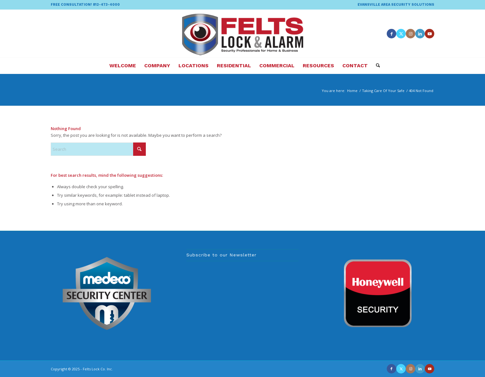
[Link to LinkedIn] (420, 33)
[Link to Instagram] (410, 33)
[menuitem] (394, 4)
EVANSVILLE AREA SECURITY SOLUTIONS (396, 5)
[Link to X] (401, 33)
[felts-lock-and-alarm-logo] (242, 33)
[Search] (376, 66)
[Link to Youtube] (429, 33)
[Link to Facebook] (391, 33)
